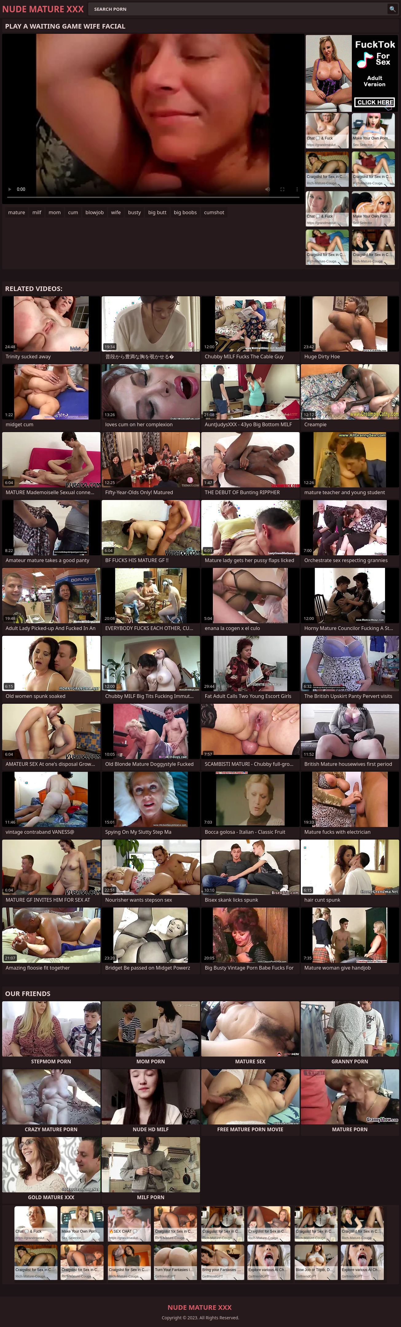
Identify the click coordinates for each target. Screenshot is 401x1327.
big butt (157, 212)
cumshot (214, 212)
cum (73, 212)
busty (134, 212)
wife (116, 212)
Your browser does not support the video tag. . (153, 119)
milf (36, 212)
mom (55, 212)
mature (16, 212)
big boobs (185, 212)
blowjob (94, 212)
